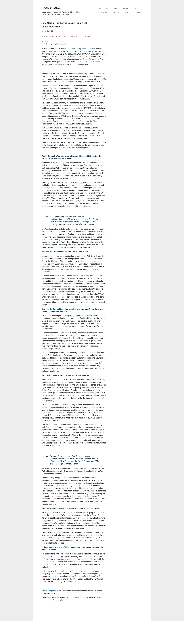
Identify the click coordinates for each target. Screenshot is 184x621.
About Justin (103, 8)
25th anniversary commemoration (81, 49)
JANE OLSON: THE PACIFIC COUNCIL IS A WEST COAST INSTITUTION (66, 36)
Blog (126, 12)
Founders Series (59, 600)
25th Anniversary (81, 597)
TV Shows (137, 12)
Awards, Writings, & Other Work (108, 12)
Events (125, 8)
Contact (136, 8)
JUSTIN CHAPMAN (51, 8)
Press (116, 8)
